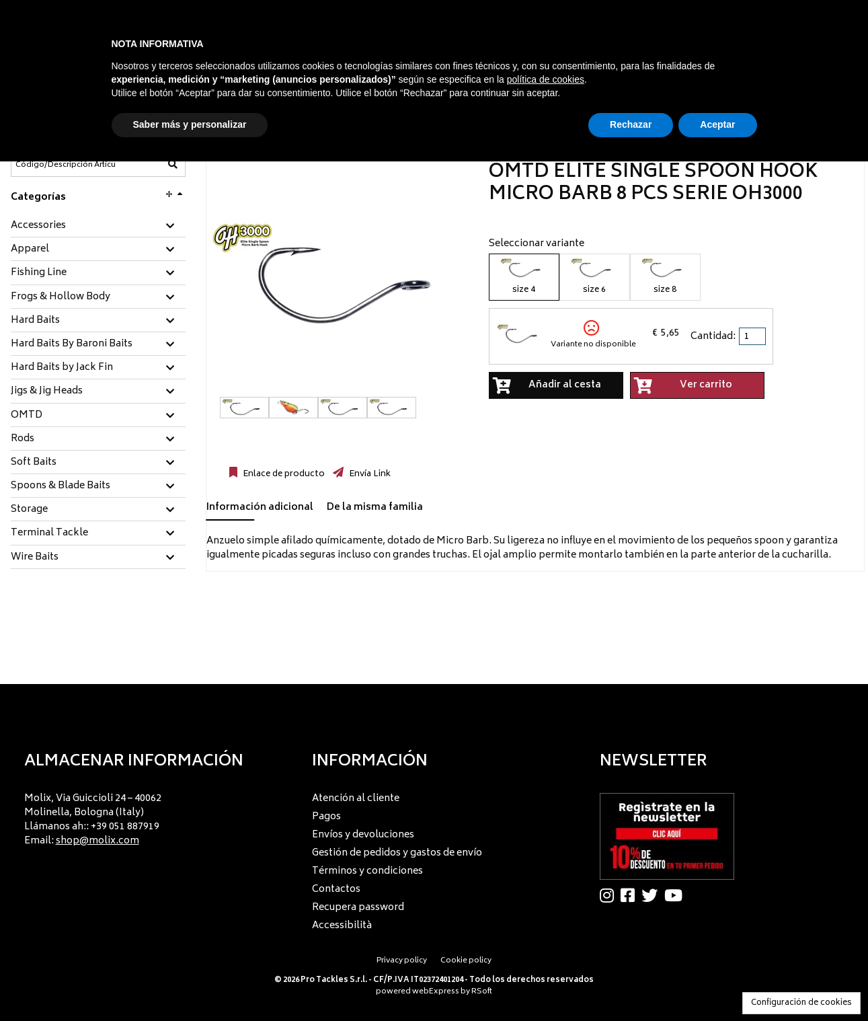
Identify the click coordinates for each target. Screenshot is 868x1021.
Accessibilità (342, 925)
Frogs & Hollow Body (60, 297)
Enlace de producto (283, 474)
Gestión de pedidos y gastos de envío (397, 853)
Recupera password (358, 907)
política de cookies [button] (545, 79)
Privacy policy (402, 960)
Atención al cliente (355, 798)
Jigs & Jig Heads (47, 391)
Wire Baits (34, 558)
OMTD (26, 416)
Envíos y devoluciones (363, 835)
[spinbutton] (754, 336)
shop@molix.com (97, 841)
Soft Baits (33, 463)
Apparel (30, 249)
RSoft (481, 991)
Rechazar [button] (631, 124)
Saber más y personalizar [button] (190, 124)
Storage (29, 510)
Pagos (326, 816)
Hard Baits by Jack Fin (62, 368)
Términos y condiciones (367, 871)
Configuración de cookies (801, 1003)
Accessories (38, 226)
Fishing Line (39, 273)
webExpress (435, 991)
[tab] (98, 226)
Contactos (336, 889)
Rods (22, 439)
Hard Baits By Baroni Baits (71, 344)
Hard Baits (35, 321)
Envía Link (369, 474)
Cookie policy (465, 960)
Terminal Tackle (49, 533)
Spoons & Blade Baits (60, 486)
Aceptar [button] (717, 124)
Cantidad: (713, 336)
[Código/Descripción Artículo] (65, 165)
